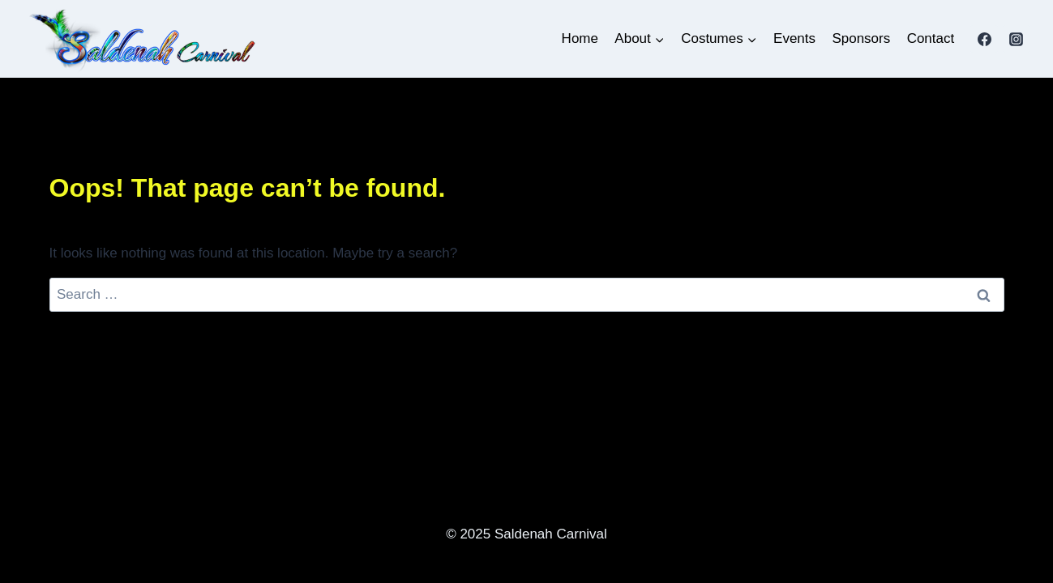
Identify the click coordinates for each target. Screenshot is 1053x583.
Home (580, 38)
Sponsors (861, 38)
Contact (931, 38)
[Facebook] (984, 39)
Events (794, 38)
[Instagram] (1016, 39)
